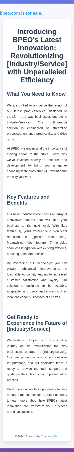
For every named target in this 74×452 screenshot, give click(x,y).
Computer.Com (50, 436)
